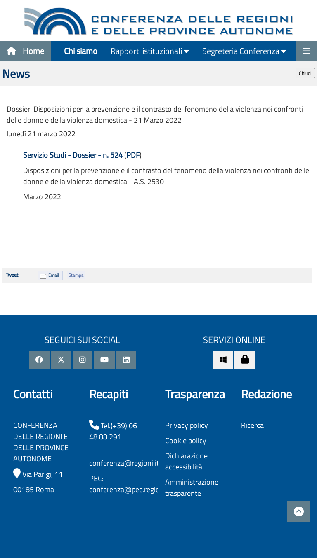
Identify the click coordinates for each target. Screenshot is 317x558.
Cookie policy (185, 440)
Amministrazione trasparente (191, 487)
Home (25, 50)
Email (53, 275)
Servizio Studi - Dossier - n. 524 (73, 155)
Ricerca (252, 425)
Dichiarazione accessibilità (186, 461)
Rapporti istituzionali (150, 50)
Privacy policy (186, 425)
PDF (133, 155)
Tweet (12, 275)
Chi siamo (80, 50)
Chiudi (305, 73)
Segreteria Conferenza (244, 50)
